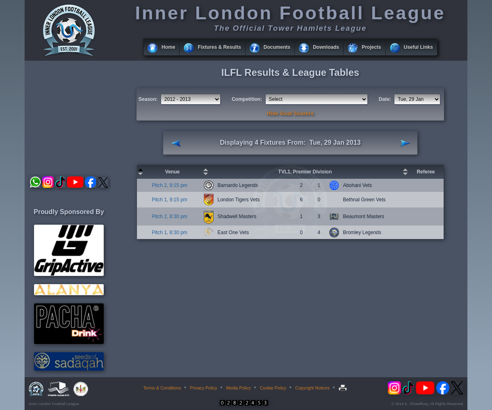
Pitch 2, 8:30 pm (169, 216)
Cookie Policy (273, 387)
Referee (426, 172)
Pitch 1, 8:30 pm (169, 232)
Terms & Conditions (162, 387)
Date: (385, 99)
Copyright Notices (312, 387)
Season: (148, 99)
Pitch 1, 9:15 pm (169, 200)
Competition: (247, 99)
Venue (172, 172)
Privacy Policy (203, 387)
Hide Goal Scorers (290, 113)
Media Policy (238, 387)
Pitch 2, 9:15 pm (169, 185)
